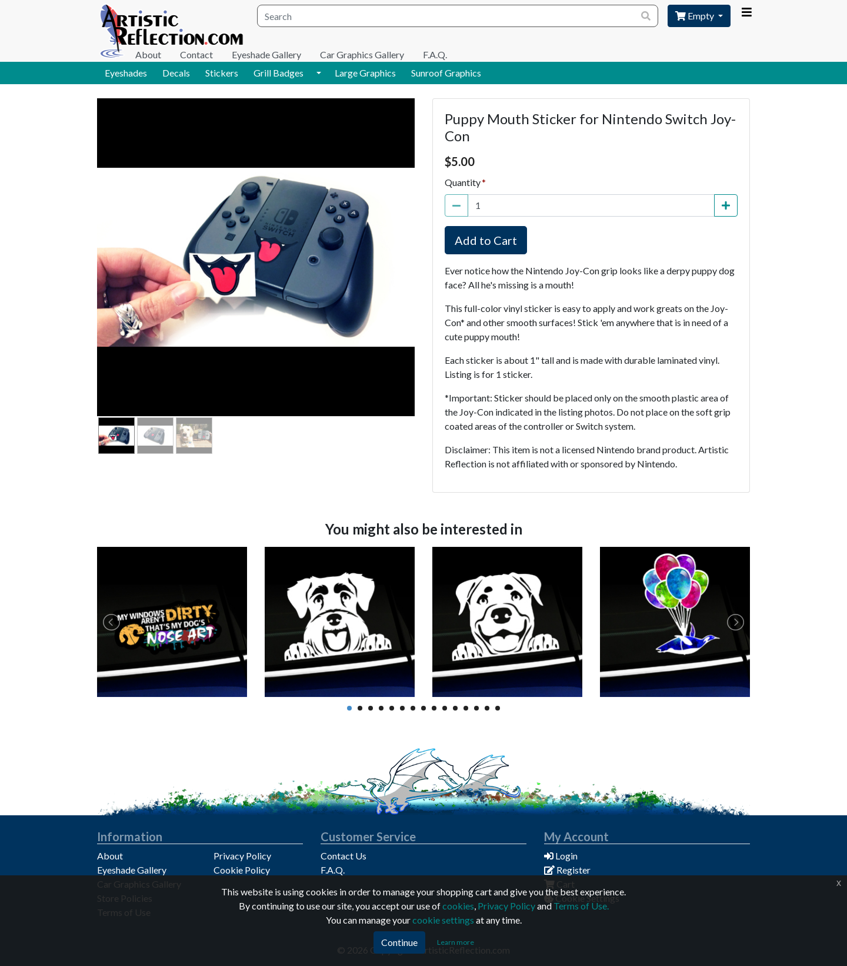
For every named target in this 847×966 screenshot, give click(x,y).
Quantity (463, 182)
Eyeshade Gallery (266, 54)
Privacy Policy (242, 855)
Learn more (455, 942)
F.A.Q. (435, 54)
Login (561, 855)
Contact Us (343, 855)
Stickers (221, 72)
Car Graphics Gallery (362, 54)
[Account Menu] (746, 12)
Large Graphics (365, 72)
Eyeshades (126, 72)
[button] (319, 73)
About (148, 54)
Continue (399, 942)
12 (465, 708)
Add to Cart (486, 240)
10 (444, 708)
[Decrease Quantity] (456, 205)
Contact (196, 54)
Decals (176, 72)
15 (497, 708)
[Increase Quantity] (726, 205)
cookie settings (443, 919)
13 (476, 708)
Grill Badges (279, 72)
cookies (458, 905)
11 (455, 708)
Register (567, 869)
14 (487, 708)
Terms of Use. (581, 905)
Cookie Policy (242, 869)
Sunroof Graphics (446, 72)
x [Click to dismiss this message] (838, 883)
